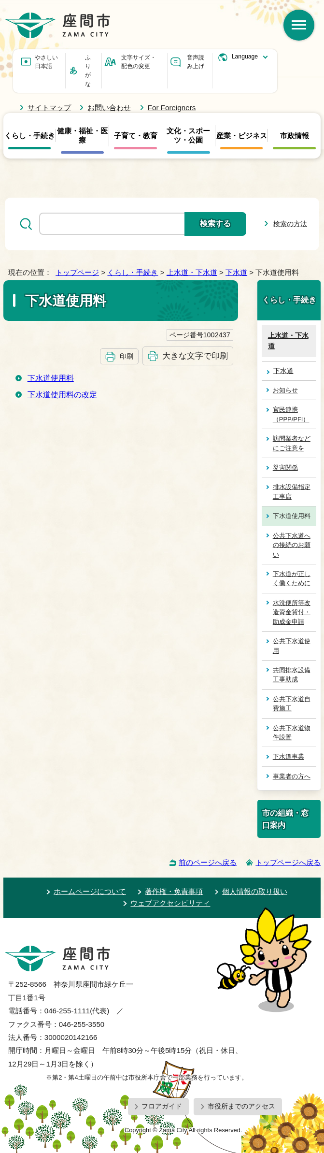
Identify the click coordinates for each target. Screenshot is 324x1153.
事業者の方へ (291, 776)
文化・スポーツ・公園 (188, 135)
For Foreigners (172, 107)
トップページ (77, 272)
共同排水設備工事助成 (291, 674)
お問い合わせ (109, 107)
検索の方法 (290, 224)
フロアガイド (161, 1106)
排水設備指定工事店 (291, 491)
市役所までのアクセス (241, 1106)
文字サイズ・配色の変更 (138, 62)
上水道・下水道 (192, 272)
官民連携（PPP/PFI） (291, 414)
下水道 (236, 272)
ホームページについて (90, 891)
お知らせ (285, 390)
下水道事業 (288, 756)
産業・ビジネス (241, 136)
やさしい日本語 (46, 62)
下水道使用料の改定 (62, 394)
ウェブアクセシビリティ (170, 903)
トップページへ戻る (288, 862)
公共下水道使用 (291, 645)
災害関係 (285, 467)
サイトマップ (49, 107)
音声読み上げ (195, 62)
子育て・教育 (135, 136)
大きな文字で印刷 (195, 355)
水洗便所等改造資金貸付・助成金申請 (291, 612)
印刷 (126, 356)
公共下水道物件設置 (291, 732)
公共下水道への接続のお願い (291, 545)
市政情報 (294, 136)
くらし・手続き (29, 136)
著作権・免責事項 (174, 891)
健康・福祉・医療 (82, 135)
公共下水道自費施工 (291, 703)
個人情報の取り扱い (254, 891)
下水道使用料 (51, 378)
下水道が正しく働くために (291, 578)
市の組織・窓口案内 (285, 818)
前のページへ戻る (208, 862)
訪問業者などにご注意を (291, 443)
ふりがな (88, 70)
